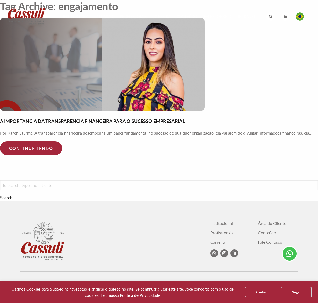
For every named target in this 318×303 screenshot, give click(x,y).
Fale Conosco (217, 16)
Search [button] (6, 197)
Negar (296, 292)
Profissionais (133, 16)
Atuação (105, 16)
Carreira (161, 16)
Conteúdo (187, 16)
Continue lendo (31, 148)
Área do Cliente (272, 223)
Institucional (76, 16)
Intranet (247, 16)
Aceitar (260, 292)
